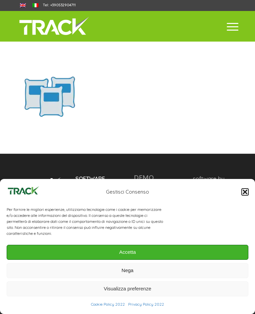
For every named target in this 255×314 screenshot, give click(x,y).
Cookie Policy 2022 (108, 304)
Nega (127, 270)
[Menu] (229, 26)
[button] (245, 192)
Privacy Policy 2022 (146, 304)
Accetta (127, 252)
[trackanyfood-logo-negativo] (54, 26)
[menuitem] (23, 5)
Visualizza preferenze (127, 288)
